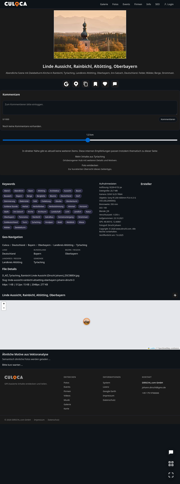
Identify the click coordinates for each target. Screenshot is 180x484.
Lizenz (106, 446)
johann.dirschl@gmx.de (154, 447)
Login (169, 4)
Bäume (53, 260)
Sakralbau (49, 281)
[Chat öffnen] (171, 452)
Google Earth (109, 451)
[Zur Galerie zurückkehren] (171, 463)
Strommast (83, 281)
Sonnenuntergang (66, 281)
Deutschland (66, 260)
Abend (7, 255)
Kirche (30, 276)
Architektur (54, 255)
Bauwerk (8, 260)
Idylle (6, 276)
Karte (66, 468)
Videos (67, 455)
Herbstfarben (38, 271)
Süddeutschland (11, 286)
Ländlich (77, 276)
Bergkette (41, 260)
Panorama (23, 281)
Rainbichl (36, 281)
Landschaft (55, 276)
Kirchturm (42, 276)
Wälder (7, 292)
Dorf (78, 260)
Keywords (8, 248)
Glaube (58, 265)
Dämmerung (9, 265)
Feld (35, 265)
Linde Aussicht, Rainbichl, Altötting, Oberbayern (90, 130)
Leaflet (151, 408)
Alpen (30, 255)
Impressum (108, 455)
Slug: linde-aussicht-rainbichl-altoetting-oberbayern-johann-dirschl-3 (38, 344)
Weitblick (70, 286)
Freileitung (46, 265)
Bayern (19, 260)
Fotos (115, 4)
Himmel (71, 271)
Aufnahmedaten (107, 248)
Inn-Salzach (18, 276)
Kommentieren (168, 183)
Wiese (81, 286)
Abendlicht (18, 255)
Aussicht (67, 255)
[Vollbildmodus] (171, 474)
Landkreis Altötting (63, 309)
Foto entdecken (90, 229)
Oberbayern (9, 281)
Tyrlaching (36, 286)
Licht (67, 276)
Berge (29, 260)
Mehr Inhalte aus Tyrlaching (90, 221)
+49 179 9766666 (150, 452)
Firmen (138, 4)
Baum (78, 255)
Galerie (104, 4)
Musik (67, 459)
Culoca (5, 309)
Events (126, 4)
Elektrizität (24, 265)
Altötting (41, 255)
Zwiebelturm (20, 292)
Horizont (83, 271)
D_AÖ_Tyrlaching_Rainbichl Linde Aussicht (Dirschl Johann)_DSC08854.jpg (40, 340)
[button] (86, 381)
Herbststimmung (56, 271)
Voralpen (49, 286)
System (106, 442)
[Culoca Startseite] (15, 4)
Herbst (25, 271)
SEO (157, 4)
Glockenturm (71, 265)
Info (149, 4)
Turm (24, 286)
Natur (88, 276)
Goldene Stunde (11, 271)
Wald (60, 286)
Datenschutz (109, 459)
